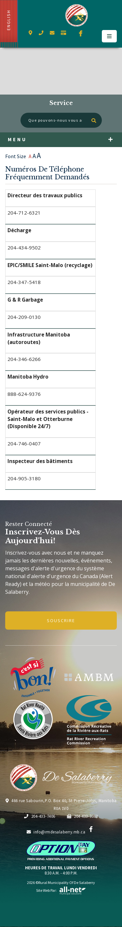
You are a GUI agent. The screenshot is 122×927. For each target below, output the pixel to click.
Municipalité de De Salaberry (76, 15)
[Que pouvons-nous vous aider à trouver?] (61, 120)
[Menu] (109, 36)
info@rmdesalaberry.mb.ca (56, 831)
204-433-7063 (82, 816)
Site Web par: (61, 890)
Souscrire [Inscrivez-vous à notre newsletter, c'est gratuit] (61, 620)
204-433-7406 (39, 816)
